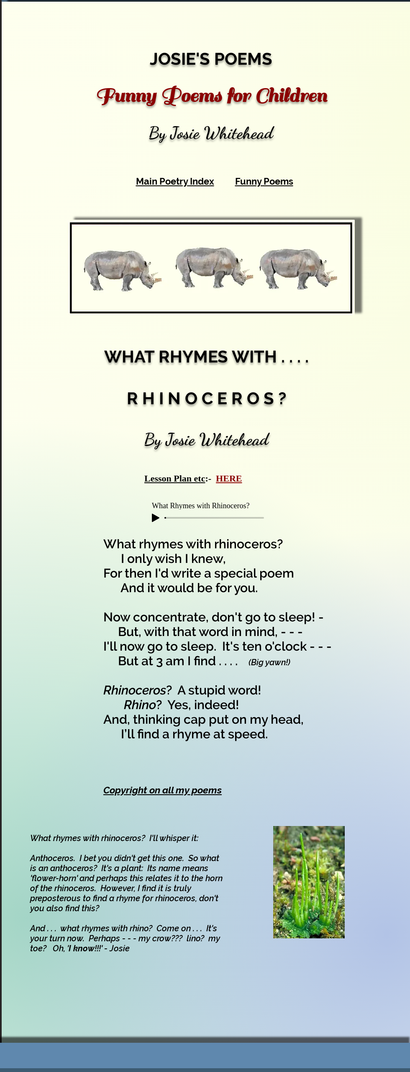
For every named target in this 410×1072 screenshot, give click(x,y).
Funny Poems (264, 181)
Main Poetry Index (175, 181)
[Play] (155, 518)
